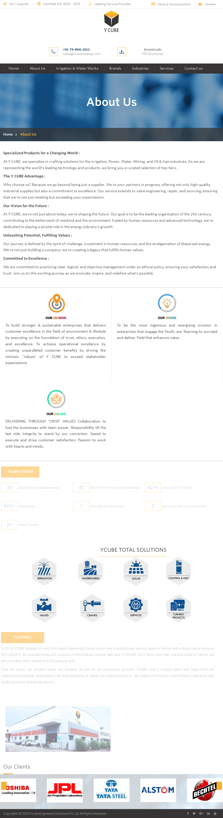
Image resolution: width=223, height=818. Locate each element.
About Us (37, 68)
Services (167, 68)
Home (14, 68)
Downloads (152, 49)
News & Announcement (171, 4)
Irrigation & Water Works (77, 68)
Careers (207, 4)
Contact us (193, 68)
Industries (140, 68)
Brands (115, 68)
